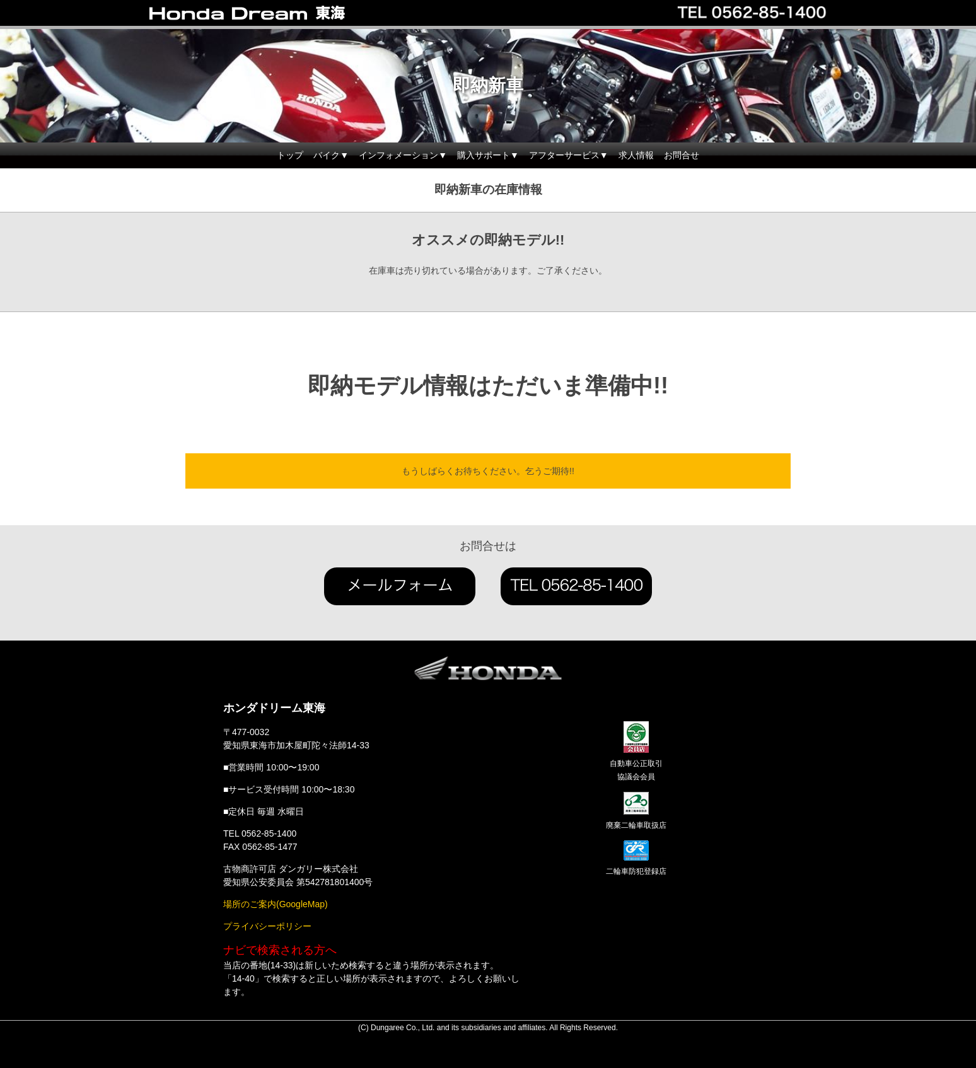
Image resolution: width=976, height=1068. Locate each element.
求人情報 (636, 155)
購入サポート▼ (488, 155)
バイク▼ (331, 155)
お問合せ (681, 155)
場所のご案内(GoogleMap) (275, 904)
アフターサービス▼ (568, 155)
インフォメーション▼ (403, 155)
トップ (290, 155)
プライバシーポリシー (267, 926)
